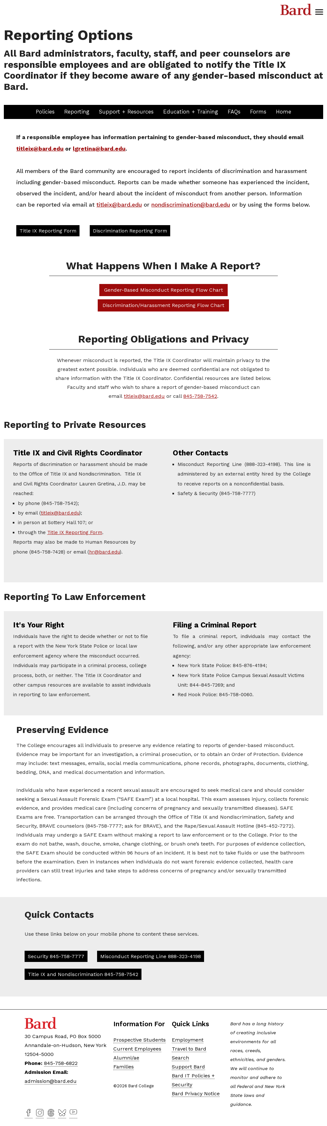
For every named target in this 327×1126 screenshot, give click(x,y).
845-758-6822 (61, 1063)
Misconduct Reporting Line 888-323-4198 (150, 956)
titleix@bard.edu (40, 149)
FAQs (234, 111)
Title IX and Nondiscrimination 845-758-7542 (83, 974)
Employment (187, 1040)
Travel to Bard (189, 1049)
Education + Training (190, 111)
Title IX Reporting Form (47, 231)
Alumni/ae (126, 1058)
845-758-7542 (200, 396)
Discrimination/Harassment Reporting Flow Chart (163, 305)
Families (123, 1067)
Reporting (76, 111)
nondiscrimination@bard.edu (190, 204)
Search (180, 1058)
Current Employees (137, 1049)
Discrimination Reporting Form (130, 231)
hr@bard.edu (104, 552)
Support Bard (188, 1067)
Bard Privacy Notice (196, 1094)
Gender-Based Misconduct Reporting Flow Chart (163, 290)
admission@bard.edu (51, 1081)
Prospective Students (139, 1040)
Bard (296, 9)
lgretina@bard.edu (99, 149)
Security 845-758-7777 (56, 956)
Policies (45, 111)
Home (283, 111)
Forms (258, 111)
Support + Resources (126, 111)
